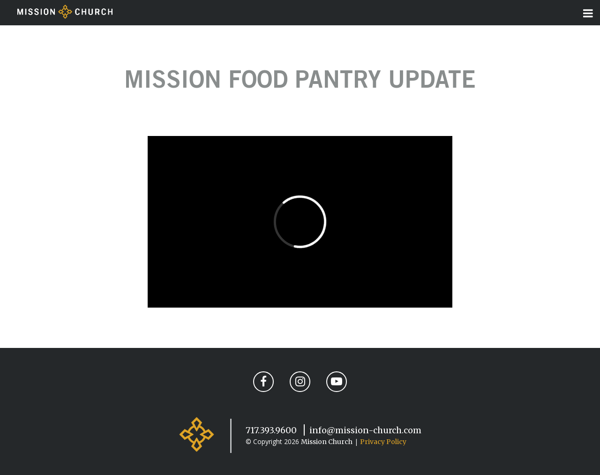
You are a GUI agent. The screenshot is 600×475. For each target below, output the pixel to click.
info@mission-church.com (365, 430)
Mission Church (326, 441)
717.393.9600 (271, 430)
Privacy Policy (383, 441)
